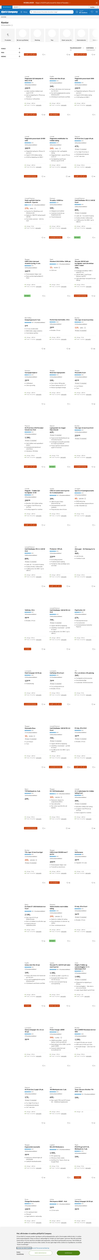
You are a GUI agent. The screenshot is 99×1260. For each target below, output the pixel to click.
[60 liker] (43, 115)
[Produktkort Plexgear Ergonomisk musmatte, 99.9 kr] (35, 1131)
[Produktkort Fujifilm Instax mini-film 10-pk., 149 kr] (35, 949)
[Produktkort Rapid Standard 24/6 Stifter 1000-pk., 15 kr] (60, 246)
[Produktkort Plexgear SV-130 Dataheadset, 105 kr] (60, 776)
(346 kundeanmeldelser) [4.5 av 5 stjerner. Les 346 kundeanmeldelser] (56, 858)
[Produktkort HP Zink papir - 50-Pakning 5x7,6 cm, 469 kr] (85, 534)
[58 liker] (68, 883)
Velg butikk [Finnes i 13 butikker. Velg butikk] (38, 873)
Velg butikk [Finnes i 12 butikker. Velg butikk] (63, 286)
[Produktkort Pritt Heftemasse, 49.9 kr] (85, 837)
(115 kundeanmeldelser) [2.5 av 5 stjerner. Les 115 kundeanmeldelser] (31, 377)
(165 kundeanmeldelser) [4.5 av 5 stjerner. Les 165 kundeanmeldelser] (31, 795)
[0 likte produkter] (92, 11)
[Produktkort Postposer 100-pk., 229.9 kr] (60, 534)
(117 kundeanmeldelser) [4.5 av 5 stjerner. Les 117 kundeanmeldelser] (56, 677)
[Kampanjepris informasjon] (60, 148)
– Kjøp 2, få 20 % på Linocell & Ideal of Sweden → (47, 3)
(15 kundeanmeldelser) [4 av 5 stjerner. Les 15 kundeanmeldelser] (80, 1036)
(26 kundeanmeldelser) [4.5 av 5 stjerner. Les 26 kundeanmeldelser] (30, 614)
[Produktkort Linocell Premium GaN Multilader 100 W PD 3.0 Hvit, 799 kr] (60, 595)
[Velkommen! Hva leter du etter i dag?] (53, 12)
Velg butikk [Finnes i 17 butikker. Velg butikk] (63, 515)
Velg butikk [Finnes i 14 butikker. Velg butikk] (63, 819)
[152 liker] (68, 828)
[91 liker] (93, 883)
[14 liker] (93, 467)
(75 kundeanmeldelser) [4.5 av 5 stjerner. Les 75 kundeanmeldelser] (30, 1036)
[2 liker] (68, 237)
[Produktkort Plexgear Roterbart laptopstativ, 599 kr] (60, 357)
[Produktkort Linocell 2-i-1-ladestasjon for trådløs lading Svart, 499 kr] (85, 776)
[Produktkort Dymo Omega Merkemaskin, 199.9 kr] (35, 1186)
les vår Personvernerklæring (40, 1248)
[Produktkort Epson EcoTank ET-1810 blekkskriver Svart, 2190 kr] (35, 891)
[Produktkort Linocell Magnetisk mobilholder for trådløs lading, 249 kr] (60, 123)
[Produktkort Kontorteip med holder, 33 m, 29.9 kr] (60, 304)
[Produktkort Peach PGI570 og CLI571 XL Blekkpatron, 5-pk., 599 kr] (85, 1131)
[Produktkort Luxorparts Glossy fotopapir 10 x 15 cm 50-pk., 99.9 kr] (35, 1014)
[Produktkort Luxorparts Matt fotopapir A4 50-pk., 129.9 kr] (35, 658)
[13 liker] (43, 176)
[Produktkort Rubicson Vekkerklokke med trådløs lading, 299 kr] (60, 891)
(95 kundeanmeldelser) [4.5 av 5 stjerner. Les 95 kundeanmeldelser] (30, 497)
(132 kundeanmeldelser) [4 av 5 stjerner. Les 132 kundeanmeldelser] (56, 913)
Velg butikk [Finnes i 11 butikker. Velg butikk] (63, 105)
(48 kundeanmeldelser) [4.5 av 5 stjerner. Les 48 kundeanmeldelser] (55, 145)
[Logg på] (81, 11)
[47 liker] (93, 54)
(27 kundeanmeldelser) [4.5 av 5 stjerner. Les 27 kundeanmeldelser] (80, 495)
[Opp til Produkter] (8, 35)
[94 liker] (93, 176)
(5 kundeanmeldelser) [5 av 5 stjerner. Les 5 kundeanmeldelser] (64, 969)
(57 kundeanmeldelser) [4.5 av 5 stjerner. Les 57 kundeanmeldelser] (80, 973)
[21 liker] (68, 586)
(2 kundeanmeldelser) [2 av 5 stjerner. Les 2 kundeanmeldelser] (39, 205)
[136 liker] (93, 349)
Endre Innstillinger (20, 1253)
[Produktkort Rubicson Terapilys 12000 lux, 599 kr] (60, 185)
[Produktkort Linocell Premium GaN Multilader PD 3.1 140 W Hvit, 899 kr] (35, 534)
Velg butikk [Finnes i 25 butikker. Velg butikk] (38, 695)
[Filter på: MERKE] (10, 56)
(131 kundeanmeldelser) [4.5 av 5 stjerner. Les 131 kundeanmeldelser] (56, 377)
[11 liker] (43, 404)
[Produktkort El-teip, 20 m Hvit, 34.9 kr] (85, 713)
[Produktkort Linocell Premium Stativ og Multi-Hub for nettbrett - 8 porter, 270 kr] (35, 185)
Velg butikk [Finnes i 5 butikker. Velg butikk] (63, 457)
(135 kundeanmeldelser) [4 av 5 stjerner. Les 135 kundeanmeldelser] (31, 677)
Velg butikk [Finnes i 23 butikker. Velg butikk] (88, 286)
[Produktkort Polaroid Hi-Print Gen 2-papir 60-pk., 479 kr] (85, 123)
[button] (12, 25)
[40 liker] (93, 404)
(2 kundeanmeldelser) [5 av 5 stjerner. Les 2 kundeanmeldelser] (64, 495)
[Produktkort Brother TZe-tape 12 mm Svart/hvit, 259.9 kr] (85, 412)
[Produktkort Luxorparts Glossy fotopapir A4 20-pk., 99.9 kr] (85, 1186)
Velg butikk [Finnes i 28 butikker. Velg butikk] (88, 105)
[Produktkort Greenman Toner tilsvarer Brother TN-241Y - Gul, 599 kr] (85, 1074)
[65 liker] (43, 586)
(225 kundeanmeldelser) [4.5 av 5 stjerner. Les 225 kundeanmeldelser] (56, 204)
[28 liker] (43, 349)
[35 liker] (43, 704)
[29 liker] (93, 1123)
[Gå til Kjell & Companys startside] (10, 12)
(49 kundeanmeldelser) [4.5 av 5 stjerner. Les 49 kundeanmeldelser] (80, 797)
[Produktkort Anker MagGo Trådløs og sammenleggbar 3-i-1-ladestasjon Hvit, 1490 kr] (85, 949)
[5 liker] (43, 54)
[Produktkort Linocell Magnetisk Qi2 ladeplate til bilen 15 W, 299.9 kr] (35, 63)
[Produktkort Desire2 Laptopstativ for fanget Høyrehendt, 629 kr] (60, 412)
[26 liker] (68, 54)
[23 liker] (93, 296)
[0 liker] (43, 296)
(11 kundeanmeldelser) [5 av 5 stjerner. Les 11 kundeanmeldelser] (30, 969)
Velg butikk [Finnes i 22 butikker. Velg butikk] (38, 639)
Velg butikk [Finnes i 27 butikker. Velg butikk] (38, 105)
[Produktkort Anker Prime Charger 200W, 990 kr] (60, 1014)
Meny (23, 12)
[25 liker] (68, 649)
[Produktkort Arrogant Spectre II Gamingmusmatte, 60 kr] (85, 475)
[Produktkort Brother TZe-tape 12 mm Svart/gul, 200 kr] (35, 837)
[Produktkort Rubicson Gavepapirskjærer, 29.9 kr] (35, 357)
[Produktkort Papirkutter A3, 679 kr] (85, 595)
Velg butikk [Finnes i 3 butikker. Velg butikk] (88, 873)
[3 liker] (68, 525)
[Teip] (52, 35)
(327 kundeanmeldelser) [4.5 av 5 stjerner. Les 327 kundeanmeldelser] (81, 85)
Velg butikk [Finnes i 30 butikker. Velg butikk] (38, 167)
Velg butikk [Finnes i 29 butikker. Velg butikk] (63, 228)
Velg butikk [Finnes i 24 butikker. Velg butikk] (38, 286)
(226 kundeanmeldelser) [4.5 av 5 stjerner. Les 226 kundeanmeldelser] (56, 1094)
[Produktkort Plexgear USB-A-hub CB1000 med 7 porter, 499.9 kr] (60, 837)
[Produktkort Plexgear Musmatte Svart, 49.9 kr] (85, 357)
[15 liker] (43, 237)
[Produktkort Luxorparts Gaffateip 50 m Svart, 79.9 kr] (60, 658)
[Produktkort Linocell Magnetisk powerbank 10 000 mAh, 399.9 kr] (35, 123)
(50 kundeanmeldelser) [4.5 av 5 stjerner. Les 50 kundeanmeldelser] (30, 85)
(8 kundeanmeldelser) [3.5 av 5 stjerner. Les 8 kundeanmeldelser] (64, 793)
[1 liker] (68, 404)
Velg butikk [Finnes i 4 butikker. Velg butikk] (88, 167)
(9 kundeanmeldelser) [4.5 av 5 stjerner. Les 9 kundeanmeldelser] (64, 264)
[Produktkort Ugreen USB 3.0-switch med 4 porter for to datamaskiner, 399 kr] (60, 475)
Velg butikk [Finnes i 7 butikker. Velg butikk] (88, 339)
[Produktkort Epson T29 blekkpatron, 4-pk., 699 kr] (35, 776)
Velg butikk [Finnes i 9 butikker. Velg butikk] (38, 228)
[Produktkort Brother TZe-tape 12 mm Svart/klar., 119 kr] (85, 304)
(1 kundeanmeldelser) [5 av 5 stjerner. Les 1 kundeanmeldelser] (39, 322)
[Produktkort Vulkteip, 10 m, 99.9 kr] (35, 595)
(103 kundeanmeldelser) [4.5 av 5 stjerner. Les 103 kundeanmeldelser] (31, 1151)
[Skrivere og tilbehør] (22, 35)
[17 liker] (43, 525)
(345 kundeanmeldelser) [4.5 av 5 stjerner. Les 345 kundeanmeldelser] (31, 145)
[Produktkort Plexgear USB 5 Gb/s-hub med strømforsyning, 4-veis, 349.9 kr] (35, 246)
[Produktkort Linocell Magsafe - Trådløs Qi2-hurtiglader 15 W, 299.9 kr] (35, 475)
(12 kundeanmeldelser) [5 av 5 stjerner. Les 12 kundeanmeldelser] (55, 1034)
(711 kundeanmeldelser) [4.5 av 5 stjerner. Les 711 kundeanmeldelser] (81, 377)
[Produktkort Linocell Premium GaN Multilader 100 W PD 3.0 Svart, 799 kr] (60, 713)
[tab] (7, 7)
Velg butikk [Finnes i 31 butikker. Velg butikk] (63, 167)
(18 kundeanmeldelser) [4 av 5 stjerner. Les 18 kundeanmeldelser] (55, 324)
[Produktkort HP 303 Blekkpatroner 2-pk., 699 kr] (60, 1074)
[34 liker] (43, 1177)
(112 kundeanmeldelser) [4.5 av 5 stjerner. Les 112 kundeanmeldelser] (81, 324)
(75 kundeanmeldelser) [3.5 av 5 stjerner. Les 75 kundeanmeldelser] (30, 1205)
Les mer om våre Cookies (24, 1248)
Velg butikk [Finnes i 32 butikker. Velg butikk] (88, 394)
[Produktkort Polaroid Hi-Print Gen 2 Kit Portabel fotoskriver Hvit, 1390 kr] (35, 412)
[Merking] (37, 35)
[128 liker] (68, 176)
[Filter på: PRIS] (10, 52)
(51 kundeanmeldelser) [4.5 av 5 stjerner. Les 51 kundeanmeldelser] (30, 434)
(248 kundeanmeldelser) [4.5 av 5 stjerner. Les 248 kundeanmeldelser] (81, 206)
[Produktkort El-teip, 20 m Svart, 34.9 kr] (85, 891)
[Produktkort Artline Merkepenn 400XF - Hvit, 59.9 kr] (60, 1186)
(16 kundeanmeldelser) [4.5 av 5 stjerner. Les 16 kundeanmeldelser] (55, 553)
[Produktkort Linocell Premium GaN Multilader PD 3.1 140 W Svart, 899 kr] (85, 185)
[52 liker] (93, 586)
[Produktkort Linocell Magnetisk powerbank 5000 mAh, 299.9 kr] (85, 63)
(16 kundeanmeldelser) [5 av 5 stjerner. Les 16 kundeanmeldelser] (80, 856)
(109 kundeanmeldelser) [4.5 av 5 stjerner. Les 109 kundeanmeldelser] (31, 267)
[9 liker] (68, 704)
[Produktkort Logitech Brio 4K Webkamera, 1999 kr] (60, 1131)
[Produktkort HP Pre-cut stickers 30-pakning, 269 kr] (85, 658)
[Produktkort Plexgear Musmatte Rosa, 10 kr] (35, 713)
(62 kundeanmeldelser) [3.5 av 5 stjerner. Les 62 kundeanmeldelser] (80, 1153)
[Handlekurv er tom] (96, 11)
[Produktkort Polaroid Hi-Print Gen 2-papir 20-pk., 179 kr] (35, 1074)
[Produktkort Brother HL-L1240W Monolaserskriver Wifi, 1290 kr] (85, 1014)
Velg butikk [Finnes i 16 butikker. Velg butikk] (88, 576)
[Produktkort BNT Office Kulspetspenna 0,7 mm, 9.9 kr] (35, 304)
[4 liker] (93, 115)
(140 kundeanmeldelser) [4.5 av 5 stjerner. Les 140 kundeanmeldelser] (56, 616)
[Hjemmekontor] (81, 35)
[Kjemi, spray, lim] (66, 35)
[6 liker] (68, 296)
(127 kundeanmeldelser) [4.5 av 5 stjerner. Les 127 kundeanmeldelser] (56, 83)
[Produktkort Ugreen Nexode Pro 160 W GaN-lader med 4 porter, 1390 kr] (60, 949)
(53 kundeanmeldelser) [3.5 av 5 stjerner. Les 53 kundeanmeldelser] (80, 614)
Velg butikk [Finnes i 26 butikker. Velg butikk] (88, 639)
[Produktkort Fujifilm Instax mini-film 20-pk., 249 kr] (60, 63)
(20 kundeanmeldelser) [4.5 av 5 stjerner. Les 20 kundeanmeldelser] (80, 143)
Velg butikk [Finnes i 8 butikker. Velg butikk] (63, 996)
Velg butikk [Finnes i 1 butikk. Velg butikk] (87, 996)
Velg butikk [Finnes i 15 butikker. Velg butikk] (88, 695)
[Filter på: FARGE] (10, 48)
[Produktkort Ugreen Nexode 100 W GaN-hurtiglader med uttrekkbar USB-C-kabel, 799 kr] (85, 246)
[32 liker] (93, 704)
